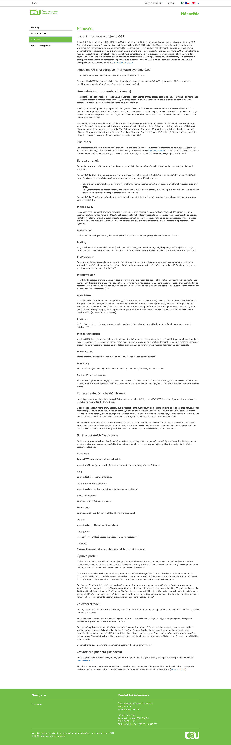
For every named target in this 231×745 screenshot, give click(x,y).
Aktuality (35, 27)
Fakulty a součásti (152, 3)
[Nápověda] (182, 3)
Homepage (37, 704)
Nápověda (36, 39)
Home (35, 3)
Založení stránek (156, 151)
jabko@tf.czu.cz (178, 669)
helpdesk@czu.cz (85, 660)
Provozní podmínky (39, 33)
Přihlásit (171, 3)
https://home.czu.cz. (123, 63)
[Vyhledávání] (198, 3)
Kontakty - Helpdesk (40, 45)
